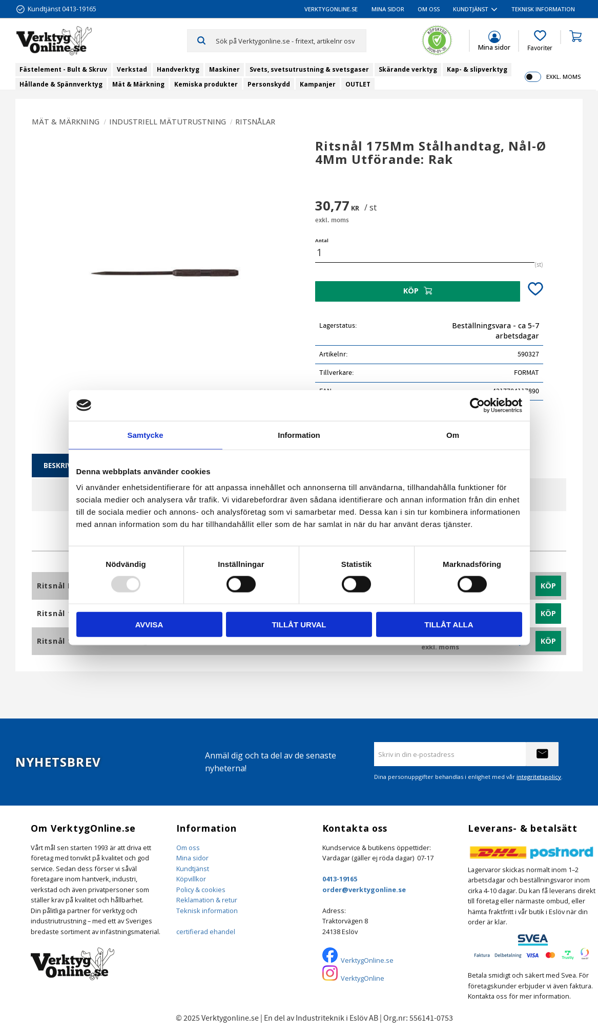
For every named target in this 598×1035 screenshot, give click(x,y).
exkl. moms (563, 76)
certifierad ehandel (205, 931)
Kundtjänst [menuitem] (470, 9)
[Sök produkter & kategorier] (291, 40)
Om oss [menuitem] (429, 9)
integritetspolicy (539, 776)
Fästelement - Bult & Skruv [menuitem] (63, 69)
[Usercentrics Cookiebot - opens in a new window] (477, 405)
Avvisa (149, 624)
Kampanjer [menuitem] (318, 84)
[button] (539, 41)
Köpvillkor (191, 878)
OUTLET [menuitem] (357, 84)
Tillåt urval (299, 624)
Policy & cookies (200, 889)
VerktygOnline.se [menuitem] (331, 9)
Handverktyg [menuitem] (178, 69)
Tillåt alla (448, 624)
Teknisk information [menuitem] (543, 9)
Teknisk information (207, 910)
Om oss (188, 847)
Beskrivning (67, 465)
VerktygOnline (362, 978)
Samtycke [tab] (145, 434)
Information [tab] (299, 434)
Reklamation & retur (206, 899)
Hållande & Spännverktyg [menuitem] (60, 84)
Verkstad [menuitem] (132, 69)
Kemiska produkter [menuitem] (206, 84)
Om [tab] (452, 434)
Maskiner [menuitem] (224, 69)
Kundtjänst (192, 868)
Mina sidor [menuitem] (388, 9)
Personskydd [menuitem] (269, 84)
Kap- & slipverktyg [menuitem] (477, 69)
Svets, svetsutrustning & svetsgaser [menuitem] (309, 69)
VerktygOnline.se (367, 960)
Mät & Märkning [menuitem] (138, 84)
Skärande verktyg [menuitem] (408, 69)
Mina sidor (192, 857)
